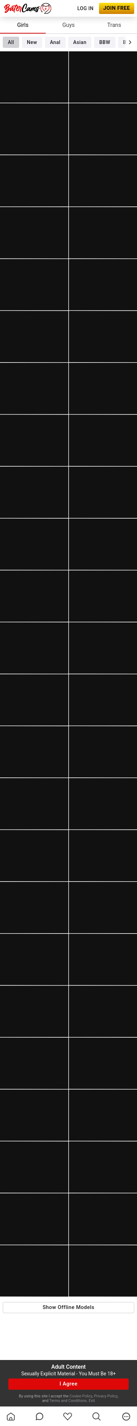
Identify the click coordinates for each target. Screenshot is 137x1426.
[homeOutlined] (11, 1417)
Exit (92, 1400)
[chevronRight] (130, 42)
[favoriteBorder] (67, 1416)
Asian (79, 42)
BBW (105, 42)
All (11, 42)
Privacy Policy (105, 1396)
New (32, 42)
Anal (55, 42)
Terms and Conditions (67, 1400)
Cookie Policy (80, 1396)
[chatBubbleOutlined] (40, 1416)
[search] (96, 1417)
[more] (126, 1417)
